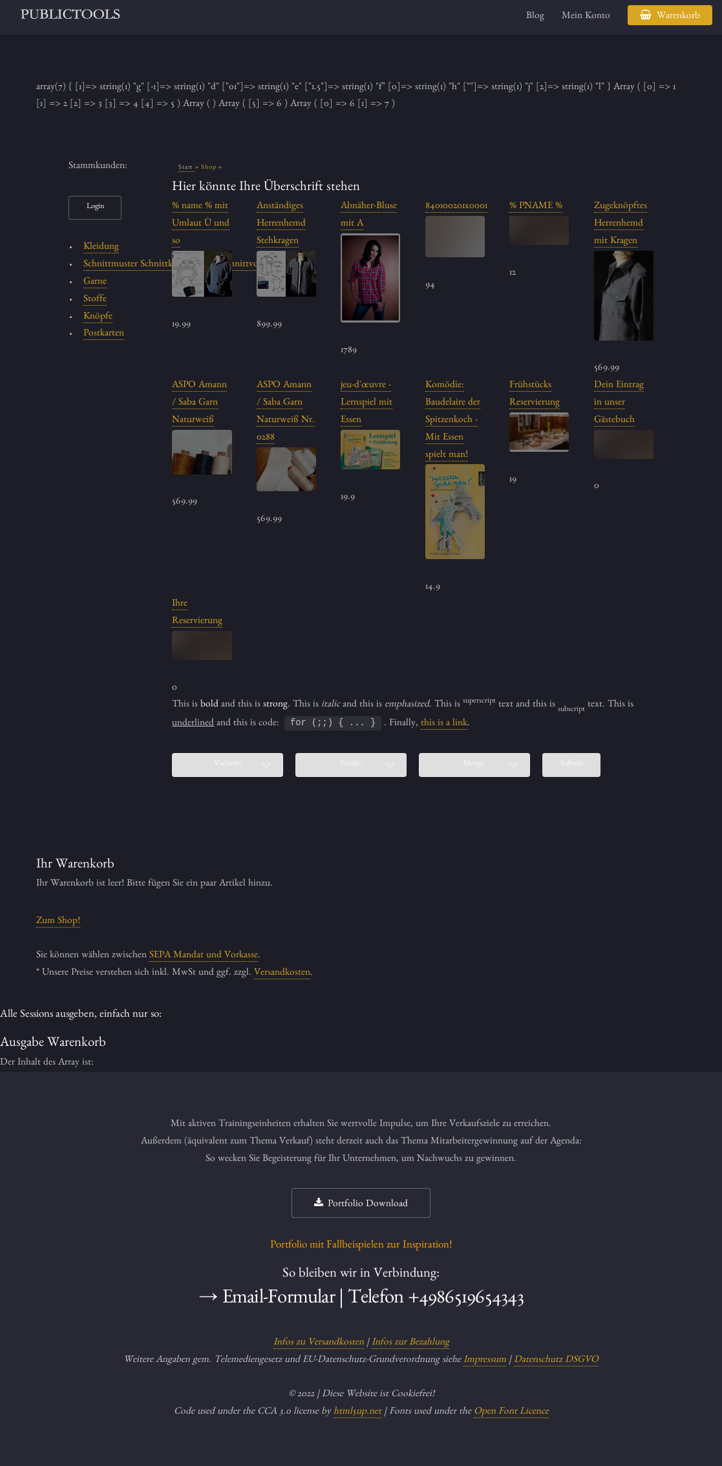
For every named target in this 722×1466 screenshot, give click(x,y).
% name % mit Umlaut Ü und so (200, 224)
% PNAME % (535, 207)
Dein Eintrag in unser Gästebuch (619, 403)
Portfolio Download (368, 1205)
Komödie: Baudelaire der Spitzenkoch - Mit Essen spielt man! (452, 420)
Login (95, 207)
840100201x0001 (456, 207)
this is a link (444, 724)
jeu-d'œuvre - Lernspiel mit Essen (366, 403)
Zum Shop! (58, 922)
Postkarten (103, 334)
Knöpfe (97, 317)
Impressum (484, 1360)
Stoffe (95, 300)
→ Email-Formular (266, 1300)
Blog (535, 17)
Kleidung (101, 247)
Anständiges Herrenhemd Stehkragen (281, 224)
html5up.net (357, 1412)
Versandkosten (282, 973)
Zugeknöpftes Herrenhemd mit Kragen (620, 224)
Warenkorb (678, 17)
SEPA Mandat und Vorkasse (203, 956)
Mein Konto (586, 17)
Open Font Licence (511, 1412)
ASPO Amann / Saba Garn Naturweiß (199, 403)
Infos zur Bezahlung (410, 1343)
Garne (95, 282)
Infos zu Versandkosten (318, 1343)
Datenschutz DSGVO (556, 1360)
